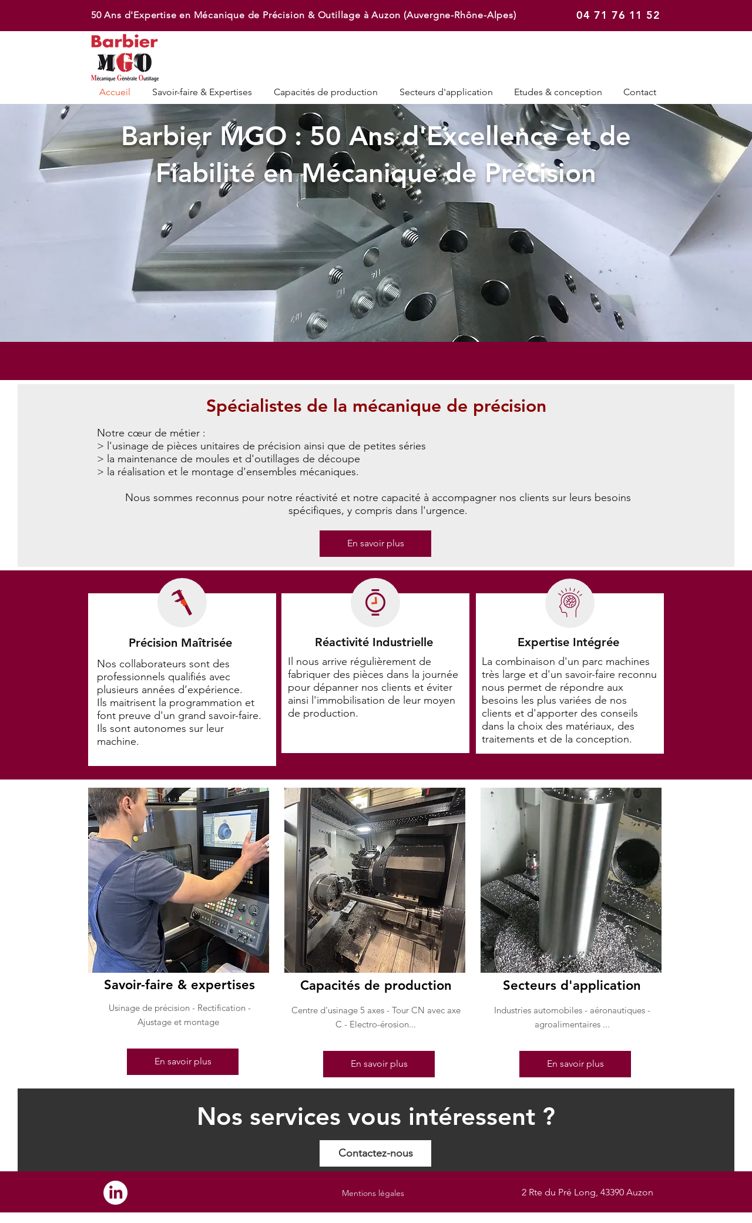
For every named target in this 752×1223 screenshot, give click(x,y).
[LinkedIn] (115, 1193)
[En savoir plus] (375, 543)
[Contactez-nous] (375, 1153)
